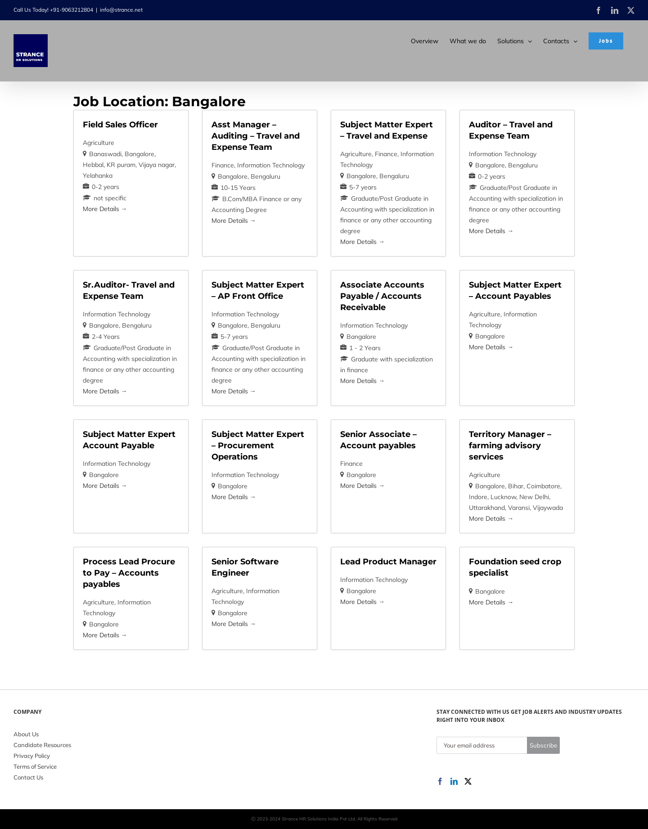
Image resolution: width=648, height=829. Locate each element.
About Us (26, 734)
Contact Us (28, 777)
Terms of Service (35, 766)
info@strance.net (121, 9)
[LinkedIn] (454, 781)
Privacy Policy (32, 755)
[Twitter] (468, 781)
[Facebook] (440, 781)
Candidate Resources (42, 744)
